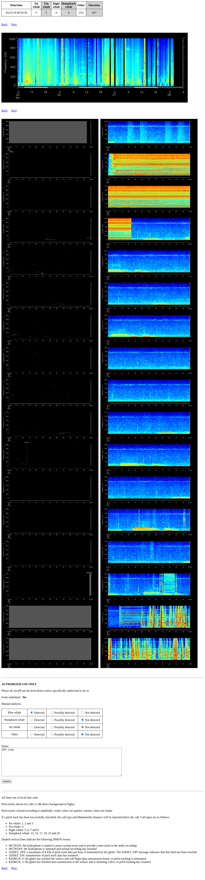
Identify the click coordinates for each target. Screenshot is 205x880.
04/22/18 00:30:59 (16, 12)
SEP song (68, 765)
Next (14, 24)
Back (4, 24)
